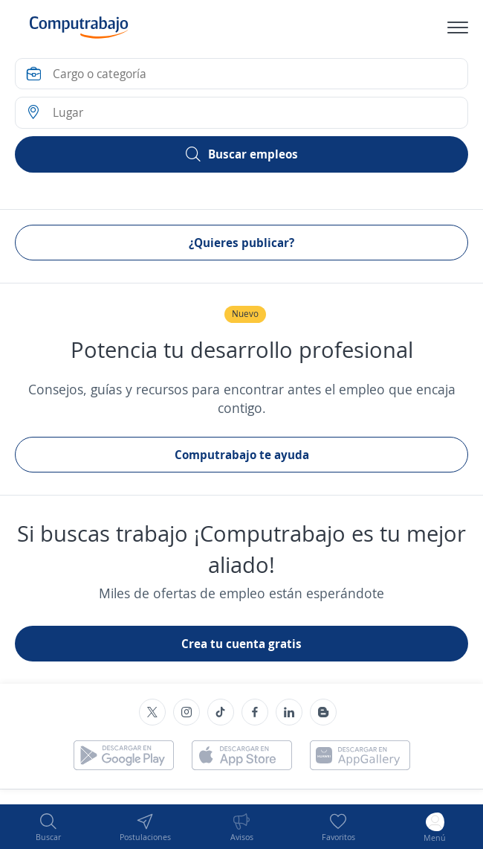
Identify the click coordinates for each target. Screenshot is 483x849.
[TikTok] (220, 712)
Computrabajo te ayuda (242, 454)
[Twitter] (152, 712)
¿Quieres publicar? (241, 242)
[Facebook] (255, 712)
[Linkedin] (289, 712)
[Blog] (323, 712)
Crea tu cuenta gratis (241, 643)
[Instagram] (186, 712)
